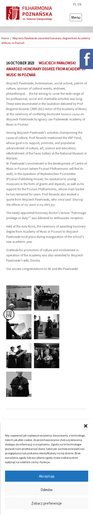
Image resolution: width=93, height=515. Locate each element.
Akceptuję (46, 476)
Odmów (47, 489)
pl (75, 4)
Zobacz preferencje (46, 503)
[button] (85, 425)
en (79, 4)
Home (5, 38)
